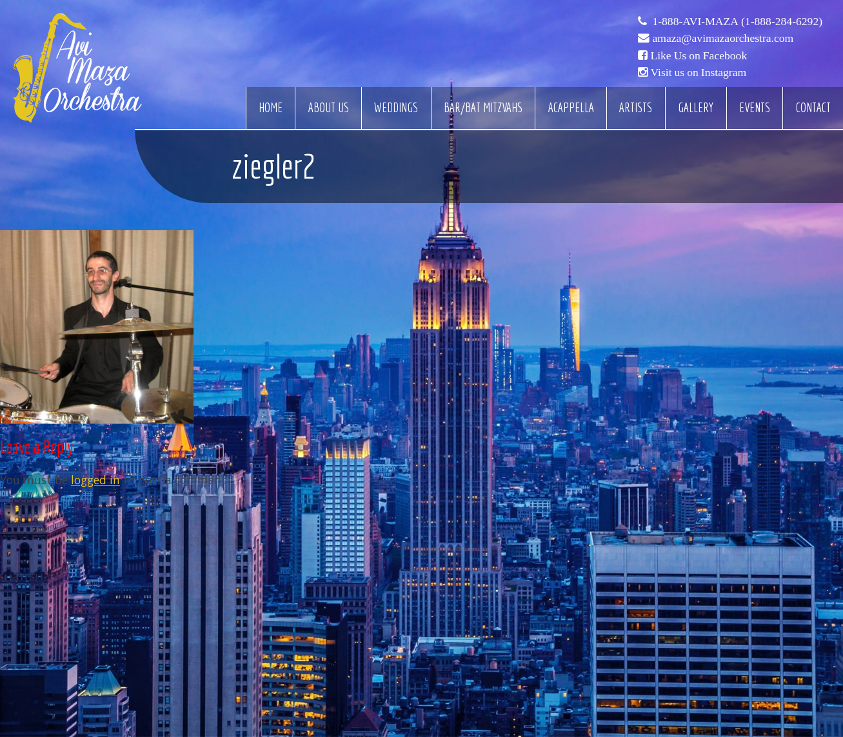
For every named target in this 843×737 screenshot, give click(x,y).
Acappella (571, 108)
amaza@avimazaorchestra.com (722, 38)
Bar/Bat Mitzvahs (483, 108)
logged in (95, 479)
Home (271, 108)
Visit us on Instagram (698, 72)
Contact (813, 108)
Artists (635, 108)
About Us (328, 108)
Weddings (396, 108)
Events (754, 108)
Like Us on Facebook (698, 55)
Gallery (695, 108)
